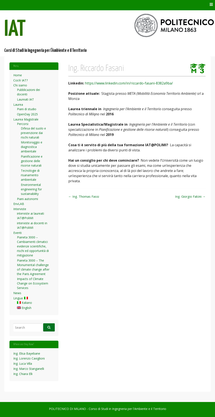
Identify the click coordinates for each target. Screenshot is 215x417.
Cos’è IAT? (20, 80)
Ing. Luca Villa (22, 363)
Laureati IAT (25, 99)
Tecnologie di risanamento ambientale (30, 175)
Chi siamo (20, 85)
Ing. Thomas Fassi (83, 196)
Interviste (19, 209)
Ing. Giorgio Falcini (190, 196)
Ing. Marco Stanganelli (28, 369)
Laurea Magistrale (25, 119)
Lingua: (20, 298)
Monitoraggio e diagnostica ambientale (31, 146)
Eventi (17, 233)
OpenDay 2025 (27, 114)
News (17, 293)
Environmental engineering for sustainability (31, 189)
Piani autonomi (27, 199)
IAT (15, 30)
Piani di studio (26, 109)
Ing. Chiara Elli (22, 374)
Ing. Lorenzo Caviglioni (29, 358)
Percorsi (22, 124)
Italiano (24, 303)
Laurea (18, 104)
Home (17, 75)
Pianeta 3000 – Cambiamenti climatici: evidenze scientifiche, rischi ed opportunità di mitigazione (33, 246)
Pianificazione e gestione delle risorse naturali (32, 160)
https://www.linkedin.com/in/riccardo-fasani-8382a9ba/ (129, 83)
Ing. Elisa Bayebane (26, 353)
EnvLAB (18, 204)
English (24, 308)
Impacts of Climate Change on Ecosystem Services (32, 283)
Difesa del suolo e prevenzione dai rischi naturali (33, 132)
